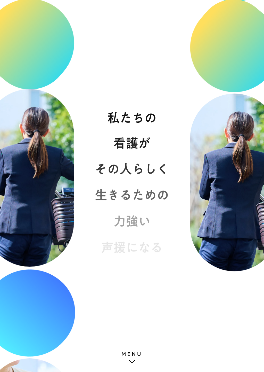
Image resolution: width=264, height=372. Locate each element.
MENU (132, 354)
